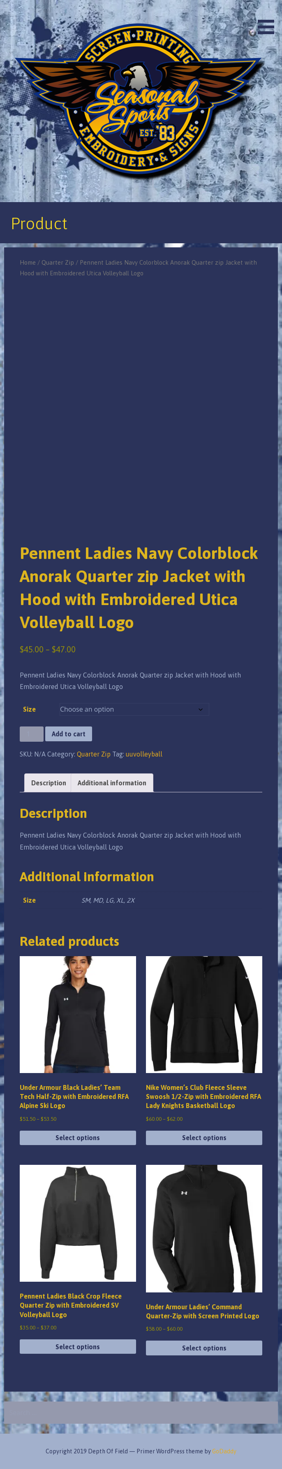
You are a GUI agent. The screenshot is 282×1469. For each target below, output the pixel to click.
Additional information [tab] (112, 783)
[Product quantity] (32, 734)
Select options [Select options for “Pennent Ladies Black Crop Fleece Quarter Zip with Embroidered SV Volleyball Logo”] (77, 1346)
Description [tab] (48, 783)
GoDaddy (224, 1451)
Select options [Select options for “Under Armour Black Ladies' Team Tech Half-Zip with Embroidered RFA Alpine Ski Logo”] (77, 1137)
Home (28, 262)
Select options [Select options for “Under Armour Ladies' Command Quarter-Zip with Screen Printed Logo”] (204, 1348)
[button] (269, 18)
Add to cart (69, 734)
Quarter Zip (58, 262)
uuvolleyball (144, 754)
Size (29, 709)
